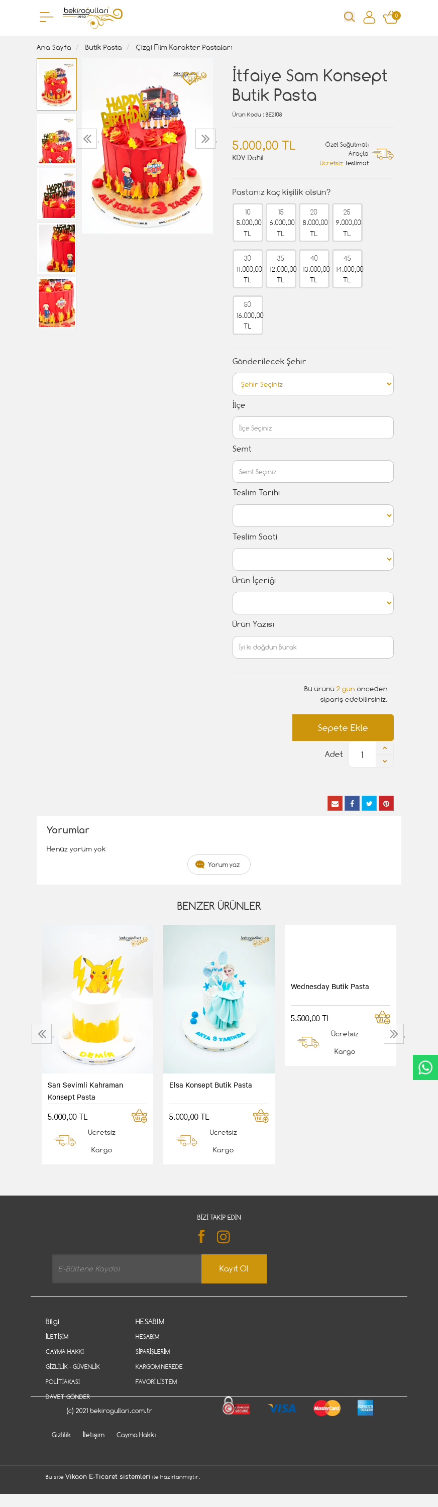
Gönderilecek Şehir (269, 361)
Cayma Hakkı (65, 1351)
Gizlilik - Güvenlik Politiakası (73, 1374)
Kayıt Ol (234, 1268)
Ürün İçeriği (254, 580)
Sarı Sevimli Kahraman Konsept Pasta (85, 1091)
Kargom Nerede (159, 1366)
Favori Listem (156, 1381)
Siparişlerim (153, 1351)
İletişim (57, 1336)
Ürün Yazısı (253, 624)
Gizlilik (61, 1461)
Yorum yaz (224, 864)
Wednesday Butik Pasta (330, 986)
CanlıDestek (425, 1067)
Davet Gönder (68, 1397)
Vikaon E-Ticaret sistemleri (108, 1502)
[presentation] (88, 139)
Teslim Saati (255, 537)
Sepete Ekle (343, 727)
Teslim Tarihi (256, 492)
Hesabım (147, 1336)
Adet (334, 754)
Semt (242, 449)
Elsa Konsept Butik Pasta (210, 1085)
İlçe (239, 405)
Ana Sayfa (54, 47)
